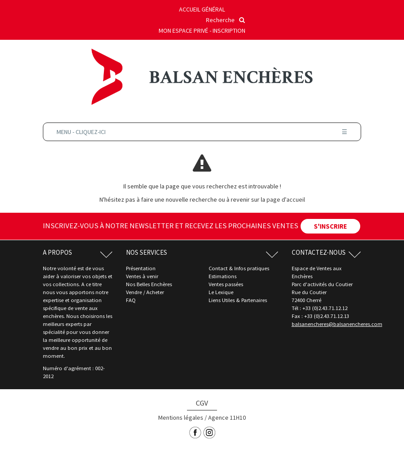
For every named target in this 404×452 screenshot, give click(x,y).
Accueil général (202, 9)
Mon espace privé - (186, 30)
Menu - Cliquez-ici (202, 131)
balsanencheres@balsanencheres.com (337, 324)
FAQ (131, 300)
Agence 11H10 (227, 417)
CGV (202, 403)
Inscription (229, 30)
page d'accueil (286, 199)
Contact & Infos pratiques (239, 268)
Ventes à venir (142, 276)
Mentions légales (180, 417)
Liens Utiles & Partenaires (238, 300)
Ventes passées (226, 284)
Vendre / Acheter (145, 292)
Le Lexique (221, 292)
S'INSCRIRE (330, 226)
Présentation (141, 268)
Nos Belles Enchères (149, 284)
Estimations (222, 276)
